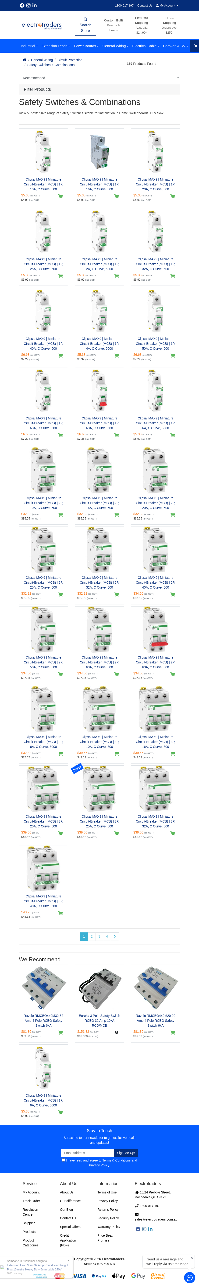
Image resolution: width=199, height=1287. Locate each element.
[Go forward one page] (115, 936)
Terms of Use (107, 1192)
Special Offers (70, 1227)
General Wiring (114, 46)
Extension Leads (55, 46)
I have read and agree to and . (99, 1162)
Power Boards (85, 46)
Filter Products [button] (37, 89)
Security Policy (108, 1218)
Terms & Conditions (116, 1160)
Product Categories (31, 1242)
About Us (67, 1192)
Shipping (29, 1223)
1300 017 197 (124, 5)
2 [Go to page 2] (92, 936)
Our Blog (66, 1209)
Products (29, 1232)
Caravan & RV (174, 46)
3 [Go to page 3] (99, 936)
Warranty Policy (108, 1227)
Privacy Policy (99, 1165)
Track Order (31, 1201)
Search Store (86, 25)
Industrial (28, 46)
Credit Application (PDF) (68, 1240)
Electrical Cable (144, 46)
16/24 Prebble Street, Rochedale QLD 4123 (153, 1194)
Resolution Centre (30, 1212)
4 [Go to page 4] (107, 936)
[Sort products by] (99, 78)
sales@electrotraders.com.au (156, 1217)
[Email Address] (87, 1153)
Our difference (70, 1201)
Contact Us (144, 5)
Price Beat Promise (105, 1238)
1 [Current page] (84, 936)
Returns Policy (107, 1209)
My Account (31, 1192)
